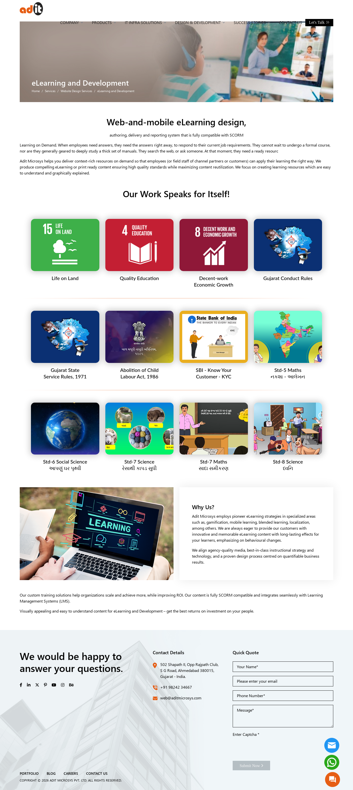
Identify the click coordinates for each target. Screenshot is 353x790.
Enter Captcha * (246, 734)
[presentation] (271, 747)
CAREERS (71, 773)
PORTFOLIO (29, 773)
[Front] (31, 8)
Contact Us (290, 22)
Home (36, 91)
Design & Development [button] (198, 22)
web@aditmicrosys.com (180, 697)
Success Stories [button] (250, 22)
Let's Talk (319, 22)
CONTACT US (97, 773)
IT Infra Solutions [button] (143, 22)
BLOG (51, 773)
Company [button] (69, 22)
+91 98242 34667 (176, 687)
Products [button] (102, 22)
